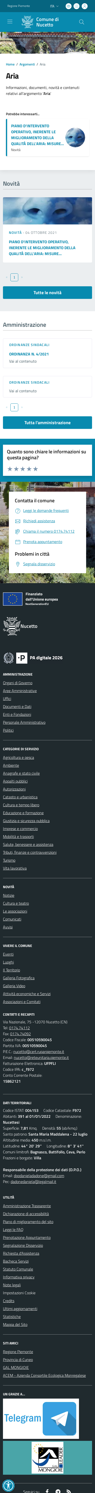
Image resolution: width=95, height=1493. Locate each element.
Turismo (9, 860)
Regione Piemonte (18, 1352)
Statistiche (12, 1316)
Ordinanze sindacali (29, 344)
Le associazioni (15, 911)
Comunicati (12, 919)
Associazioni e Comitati (21, 1002)
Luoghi (8, 962)
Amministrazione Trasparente (27, 1206)
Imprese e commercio (20, 829)
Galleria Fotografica (19, 978)
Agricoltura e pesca (18, 757)
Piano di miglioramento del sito (28, 1222)
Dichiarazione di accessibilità (26, 1214)
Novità (16, 232)
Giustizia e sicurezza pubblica (26, 821)
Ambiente (11, 765)
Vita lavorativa (15, 868)
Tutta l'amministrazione (47, 422)
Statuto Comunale (18, 1269)
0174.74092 (20, 1034)
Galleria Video (14, 986)
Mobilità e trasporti (18, 836)
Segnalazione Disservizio (23, 1245)
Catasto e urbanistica (20, 797)
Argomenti (27, 64)
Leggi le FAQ (13, 1229)
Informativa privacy (19, 1277)
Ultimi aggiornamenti (20, 1309)
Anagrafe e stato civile (21, 773)
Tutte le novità (47, 292)
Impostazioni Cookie (19, 1293)
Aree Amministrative (20, 691)
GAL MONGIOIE (16, 1367)
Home (10, 64)
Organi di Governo (17, 683)
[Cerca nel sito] (82, 22)
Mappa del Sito (15, 1324)
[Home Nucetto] (45, 22)
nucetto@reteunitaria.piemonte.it (41, 1057)
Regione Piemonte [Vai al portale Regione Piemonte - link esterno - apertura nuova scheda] (18, 6)
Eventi (8, 954)
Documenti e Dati (17, 706)
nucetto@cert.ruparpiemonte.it (38, 1051)
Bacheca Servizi (16, 1261)
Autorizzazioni (14, 789)
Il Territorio (11, 970)
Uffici (7, 699)
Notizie (8, 895)
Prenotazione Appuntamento (27, 1237)
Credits (8, 1301)
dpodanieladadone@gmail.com (39, 1176)
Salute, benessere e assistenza (28, 844)
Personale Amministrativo (24, 722)
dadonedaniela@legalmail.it (33, 1182)
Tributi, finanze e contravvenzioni (30, 852)
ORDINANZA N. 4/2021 (29, 354)
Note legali (12, 1285)
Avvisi (8, 927)
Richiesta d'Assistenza (21, 1253)
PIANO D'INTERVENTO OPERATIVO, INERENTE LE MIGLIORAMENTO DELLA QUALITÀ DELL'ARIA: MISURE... (37, 135)
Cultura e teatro (16, 903)
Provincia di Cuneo (18, 1359)
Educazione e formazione (23, 813)
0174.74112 (19, 1028)
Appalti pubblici (15, 781)
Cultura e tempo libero (21, 805)
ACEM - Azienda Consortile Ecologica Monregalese (44, 1375)
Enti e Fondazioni (17, 714)
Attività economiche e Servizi (27, 994)
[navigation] (10, 21)
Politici (8, 730)
